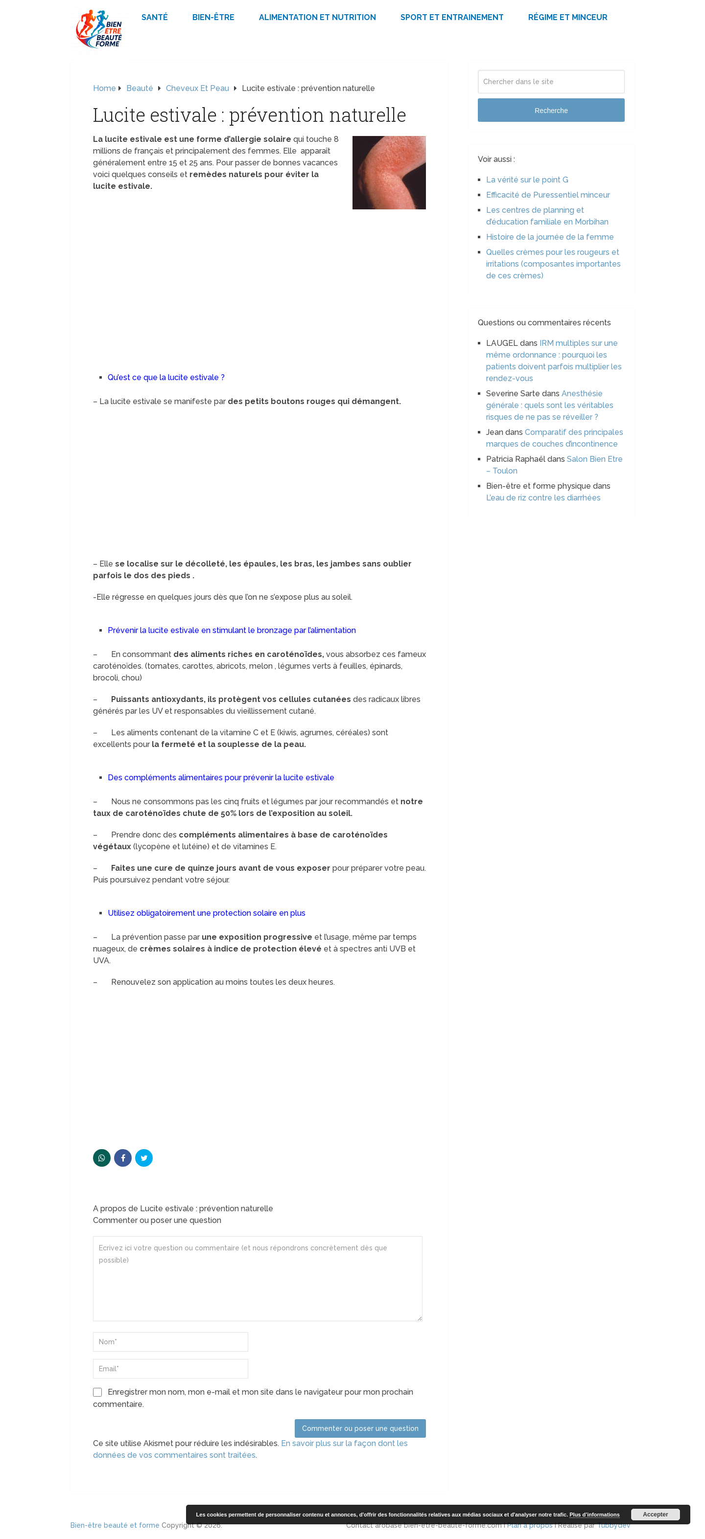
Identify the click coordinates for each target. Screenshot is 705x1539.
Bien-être (213, 17)
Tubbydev (614, 1525)
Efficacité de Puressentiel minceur (548, 195)
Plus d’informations (594, 1514)
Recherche (551, 110)
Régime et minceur (568, 17)
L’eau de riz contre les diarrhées (543, 497)
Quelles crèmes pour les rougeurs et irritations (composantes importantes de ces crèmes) (553, 264)
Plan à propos (530, 1525)
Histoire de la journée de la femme (550, 237)
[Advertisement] (259, 281)
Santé (154, 17)
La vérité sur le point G (527, 179)
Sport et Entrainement (452, 17)
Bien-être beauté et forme (115, 1525)
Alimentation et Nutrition (317, 17)
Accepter (655, 1514)
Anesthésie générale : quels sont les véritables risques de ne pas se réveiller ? (549, 405)
